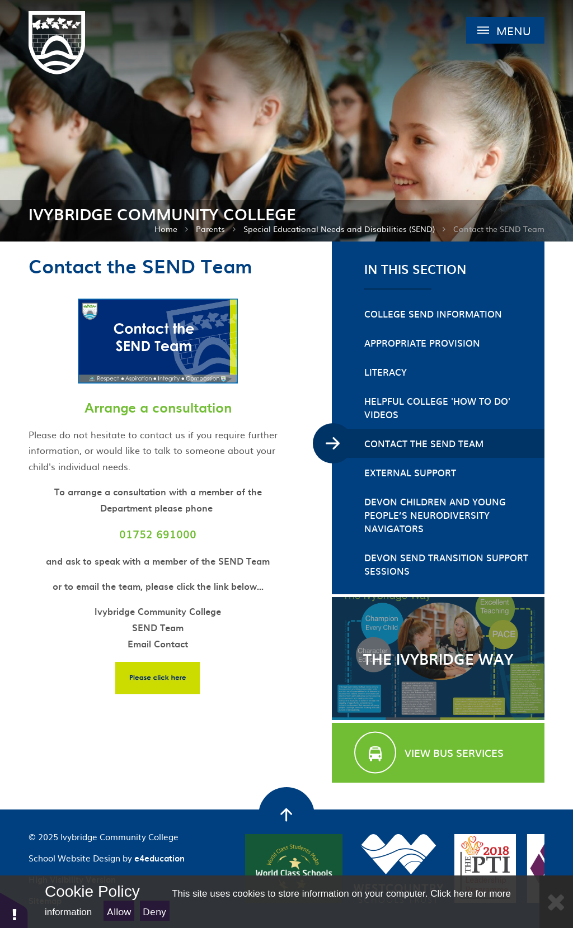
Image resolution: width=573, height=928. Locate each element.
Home (165, 228)
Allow (119, 911)
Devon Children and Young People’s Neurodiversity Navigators (435, 515)
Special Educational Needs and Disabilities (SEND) (339, 228)
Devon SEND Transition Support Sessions (446, 564)
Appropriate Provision (422, 342)
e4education (159, 858)
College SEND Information (433, 313)
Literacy (385, 371)
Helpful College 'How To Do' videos (437, 407)
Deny (154, 911)
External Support (410, 472)
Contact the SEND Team (498, 228)
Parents (210, 228)
